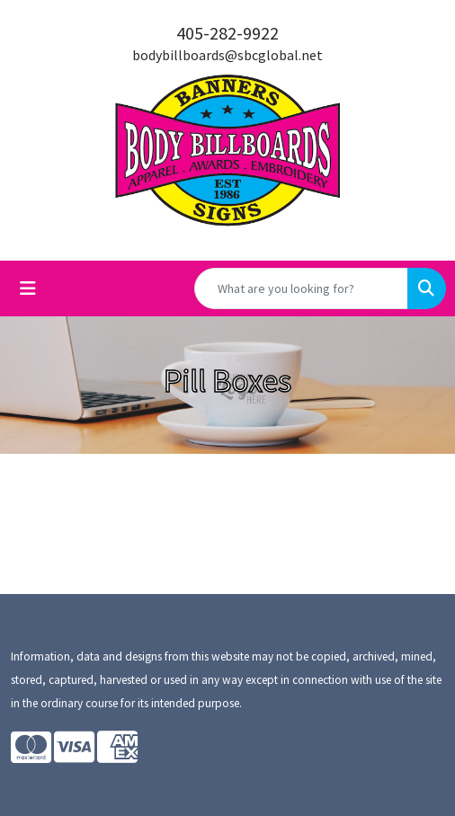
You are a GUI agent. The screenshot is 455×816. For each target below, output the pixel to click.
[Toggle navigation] (28, 288)
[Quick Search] (301, 288)
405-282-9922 (227, 33)
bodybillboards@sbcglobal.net (227, 55)
